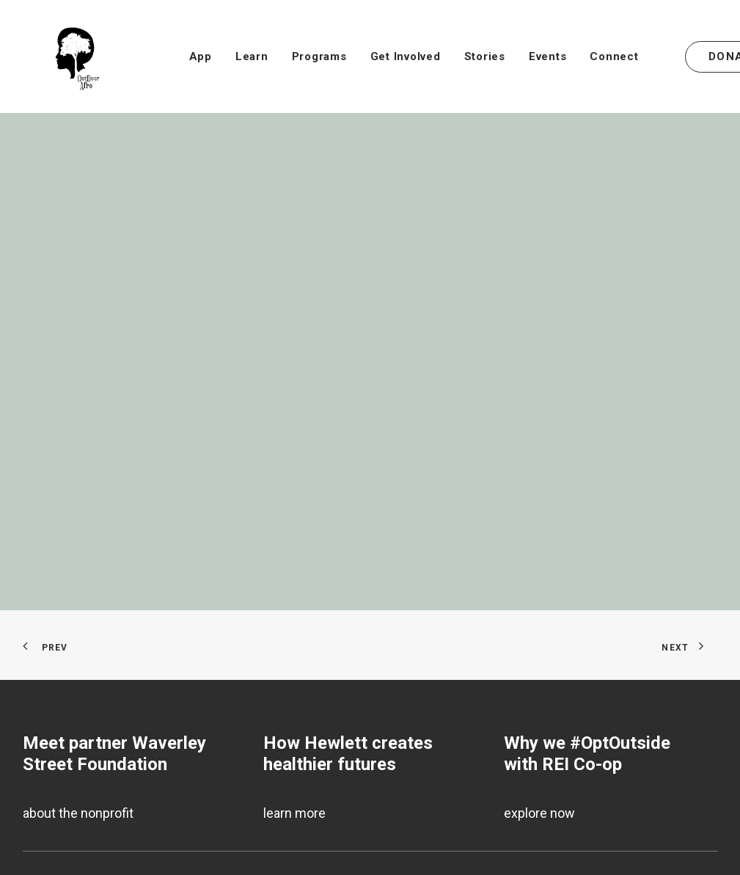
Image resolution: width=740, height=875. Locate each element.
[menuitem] (200, 56)
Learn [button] (251, 56)
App (200, 56)
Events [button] (548, 56)
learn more (294, 718)
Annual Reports (67, 867)
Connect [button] (614, 56)
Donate (43, 821)
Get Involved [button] (405, 56)
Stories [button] (484, 56)
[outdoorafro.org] (60, 56)
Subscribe (52, 844)
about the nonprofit (78, 718)
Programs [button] (319, 56)
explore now (539, 718)
